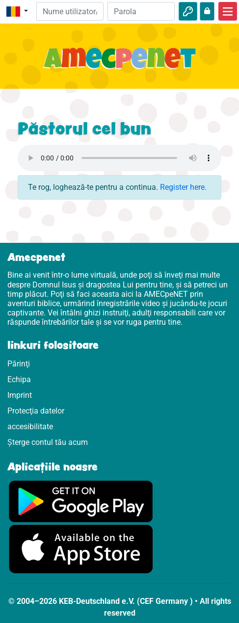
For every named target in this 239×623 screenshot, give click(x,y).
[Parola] (141, 11)
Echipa (19, 379)
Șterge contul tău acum (47, 442)
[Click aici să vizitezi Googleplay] (81, 501)
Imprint (19, 395)
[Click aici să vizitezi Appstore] (81, 548)
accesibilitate (30, 426)
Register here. (183, 187)
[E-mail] (70, 11)
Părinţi (18, 363)
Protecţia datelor (35, 410)
